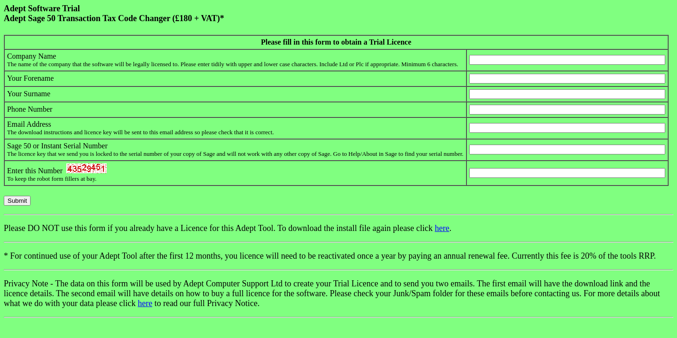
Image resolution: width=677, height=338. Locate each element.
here (442, 228)
